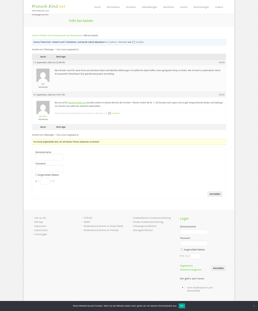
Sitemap (38, 221)
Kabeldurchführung (77, 102)
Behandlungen (149, 7)
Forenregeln (40, 234)
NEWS (87, 221)
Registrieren (186, 265)
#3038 (222, 62)
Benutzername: (43, 152)
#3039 (222, 94)
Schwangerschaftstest (144, 226)
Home (97, 7)
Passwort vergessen (191, 269)
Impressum (40, 226)
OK (181, 306)
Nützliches (168, 7)
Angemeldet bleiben (48, 174)
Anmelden (215, 193)
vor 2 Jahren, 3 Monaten (116, 42)
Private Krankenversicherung (148, 221)
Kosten (184, 7)
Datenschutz (41, 230)
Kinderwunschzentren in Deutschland (103, 226)
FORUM (42, 35)
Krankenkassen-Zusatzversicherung (152, 217)
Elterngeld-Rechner (143, 230)
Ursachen (131, 7)
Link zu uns (40, 217)
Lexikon (219, 7)
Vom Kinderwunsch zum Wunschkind (65, 35)
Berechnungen (201, 7)
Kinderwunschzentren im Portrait (101, 230)
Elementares (113, 7)
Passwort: (40, 163)
